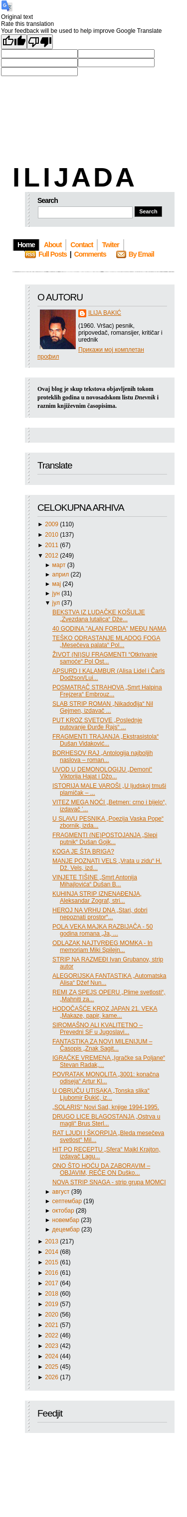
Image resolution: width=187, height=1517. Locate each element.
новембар (66, 1220)
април (61, 574)
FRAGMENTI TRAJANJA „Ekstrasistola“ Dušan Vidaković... (105, 740)
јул (57, 602)
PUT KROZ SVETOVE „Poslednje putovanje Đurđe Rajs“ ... (97, 724)
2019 (52, 1304)
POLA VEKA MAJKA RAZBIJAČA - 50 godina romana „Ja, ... (102, 930)
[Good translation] (14, 41)
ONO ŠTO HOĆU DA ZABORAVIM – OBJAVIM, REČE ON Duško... (101, 1169)
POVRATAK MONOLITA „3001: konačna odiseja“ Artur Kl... (105, 1078)
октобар (64, 1210)
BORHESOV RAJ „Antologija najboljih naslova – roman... (102, 756)
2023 (52, 1345)
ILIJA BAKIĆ (104, 312)
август (61, 1191)
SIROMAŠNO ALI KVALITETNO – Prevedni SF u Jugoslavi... (97, 1029)
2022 (52, 1335)
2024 (52, 1356)
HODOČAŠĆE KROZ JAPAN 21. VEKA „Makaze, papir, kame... (105, 1012)
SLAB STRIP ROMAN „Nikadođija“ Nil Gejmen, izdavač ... (102, 707)
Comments (90, 254)
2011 (52, 545)
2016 (52, 1272)
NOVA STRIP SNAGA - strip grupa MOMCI (109, 1182)
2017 (52, 1283)
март (59, 565)
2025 (52, 1366)
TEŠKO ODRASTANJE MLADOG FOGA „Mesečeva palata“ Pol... (106, 642)
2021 (52, 1325)
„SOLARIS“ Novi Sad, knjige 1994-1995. (105, 1107)
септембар (68, 1201)
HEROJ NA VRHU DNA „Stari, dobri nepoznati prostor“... (100, 914)
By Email (141, 254)
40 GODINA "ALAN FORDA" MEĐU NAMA (109, 628)
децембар (66, 1229)
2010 (52, 534)
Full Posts (52, 254)
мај (57, 583)
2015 (52, 1262)
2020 (52, 1314)
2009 (52, 524)
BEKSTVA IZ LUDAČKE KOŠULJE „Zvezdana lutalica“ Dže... (98, 616)
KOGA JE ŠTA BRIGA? (83, 851)
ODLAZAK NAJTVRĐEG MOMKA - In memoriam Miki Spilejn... (102, 946)
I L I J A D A (72, 177)
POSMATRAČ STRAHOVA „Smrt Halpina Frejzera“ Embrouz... (107, 691)
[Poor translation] (40, 41)
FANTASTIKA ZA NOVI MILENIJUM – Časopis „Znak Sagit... (102, 1045)
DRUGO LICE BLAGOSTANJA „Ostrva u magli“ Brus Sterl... (106, 1120)
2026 (52, 1377)
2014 (52, 1251)
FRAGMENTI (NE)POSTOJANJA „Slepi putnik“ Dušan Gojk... (104, 839)
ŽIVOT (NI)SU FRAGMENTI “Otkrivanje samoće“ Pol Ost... (104, 658)
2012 (52, 555)
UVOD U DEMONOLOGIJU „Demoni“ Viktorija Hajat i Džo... (102, 773)
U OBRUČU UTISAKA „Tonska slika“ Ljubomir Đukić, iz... (101, 1094)
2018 (52, 1293)
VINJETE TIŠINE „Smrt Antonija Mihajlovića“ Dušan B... (94, 881)
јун (57, 593)
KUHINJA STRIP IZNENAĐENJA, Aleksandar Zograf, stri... (97, 897)
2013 (52, 1241)
